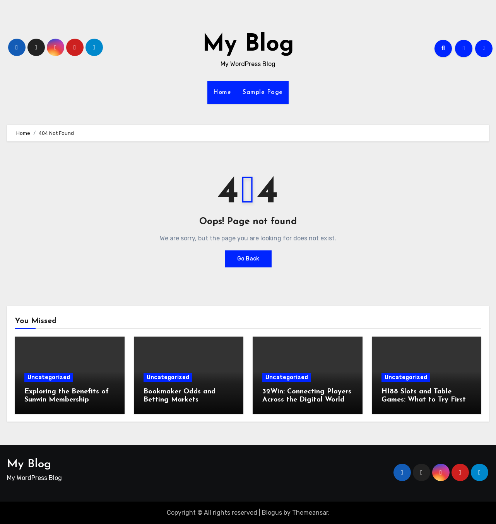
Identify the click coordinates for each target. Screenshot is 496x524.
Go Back (248, 258)
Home (222, 92)
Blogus (272, 512)
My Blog (248, 44)
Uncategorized (48, 377)
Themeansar (310, 512)
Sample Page (263, 92)
